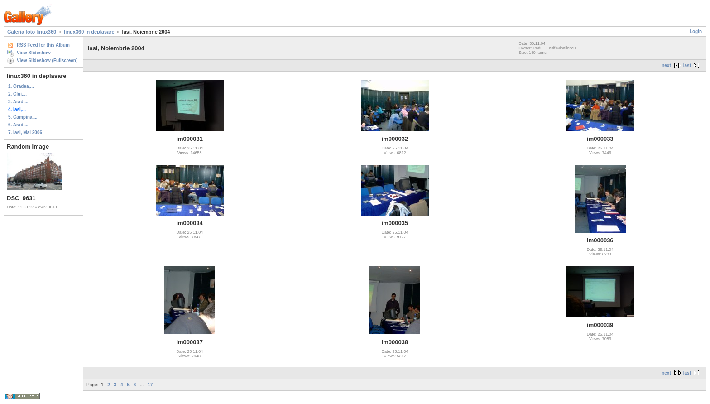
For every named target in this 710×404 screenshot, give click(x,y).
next (666, 65)
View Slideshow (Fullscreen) (47, 60)
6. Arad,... (18, 124)
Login (696, 31)
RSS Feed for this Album (43, 45)
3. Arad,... (18, 101)
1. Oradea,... (21, 86)
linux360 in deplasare (89, 31)
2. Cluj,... (17, 93)
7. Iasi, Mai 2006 (25, 132)
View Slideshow (34, 52)
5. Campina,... (22, 117)
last (687, 65)
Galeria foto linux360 (31, 31)
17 (150, 384)
